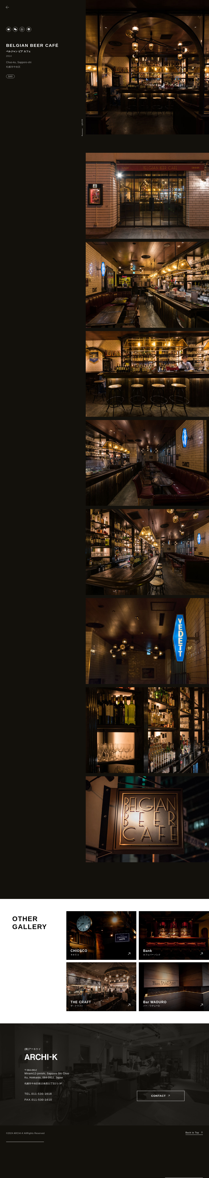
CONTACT (158, 1095)
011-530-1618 (41, 1093)
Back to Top (192, 1133)
